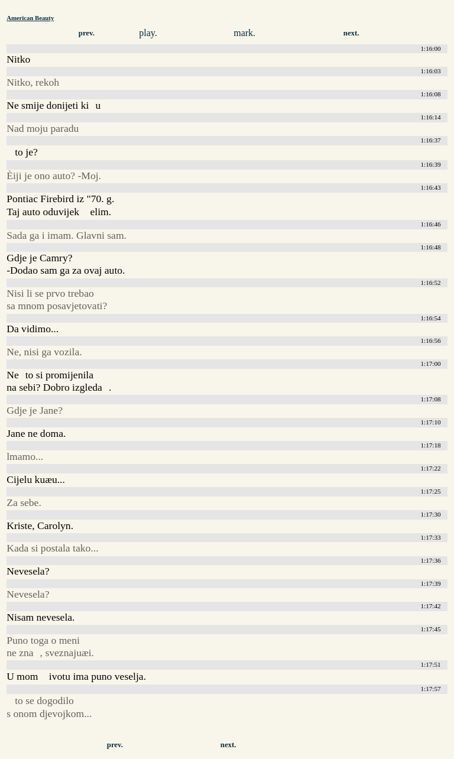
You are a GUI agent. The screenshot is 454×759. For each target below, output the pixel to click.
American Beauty (30, 17)
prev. (87, 33)
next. (351, 33)
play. (148, 33)
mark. (244, 33)
